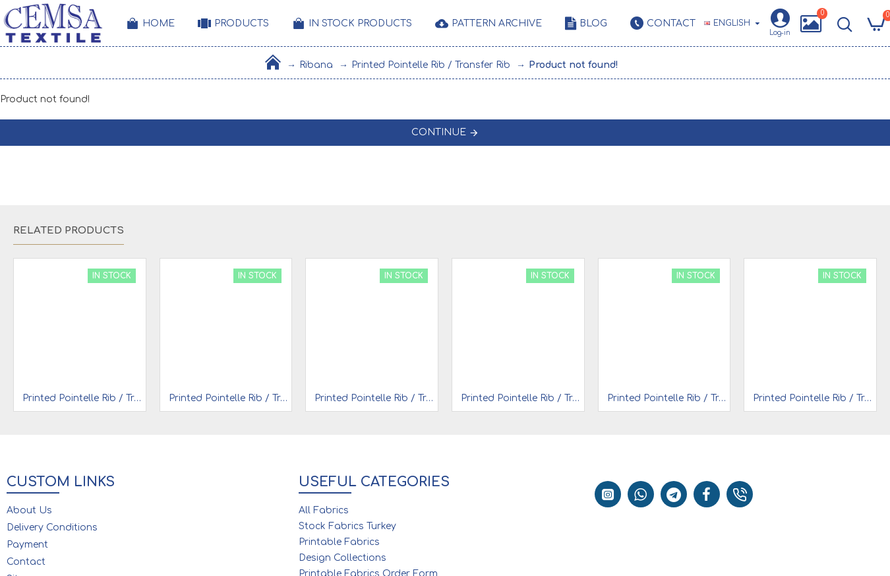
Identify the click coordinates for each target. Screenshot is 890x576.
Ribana (316, 65)
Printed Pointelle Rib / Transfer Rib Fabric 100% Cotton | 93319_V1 (82, 398)
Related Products (68, 230)
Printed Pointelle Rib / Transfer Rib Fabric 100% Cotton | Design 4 (229, 398)
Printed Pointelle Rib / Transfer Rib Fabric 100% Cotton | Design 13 (813, 398)
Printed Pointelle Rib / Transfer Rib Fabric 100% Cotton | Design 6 (374, 398)
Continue (438, 132)
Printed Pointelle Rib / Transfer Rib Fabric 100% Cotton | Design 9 (521, 398)
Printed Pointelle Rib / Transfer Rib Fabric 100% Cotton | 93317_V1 (667, 398)
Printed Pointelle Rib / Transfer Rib (430, 65)
